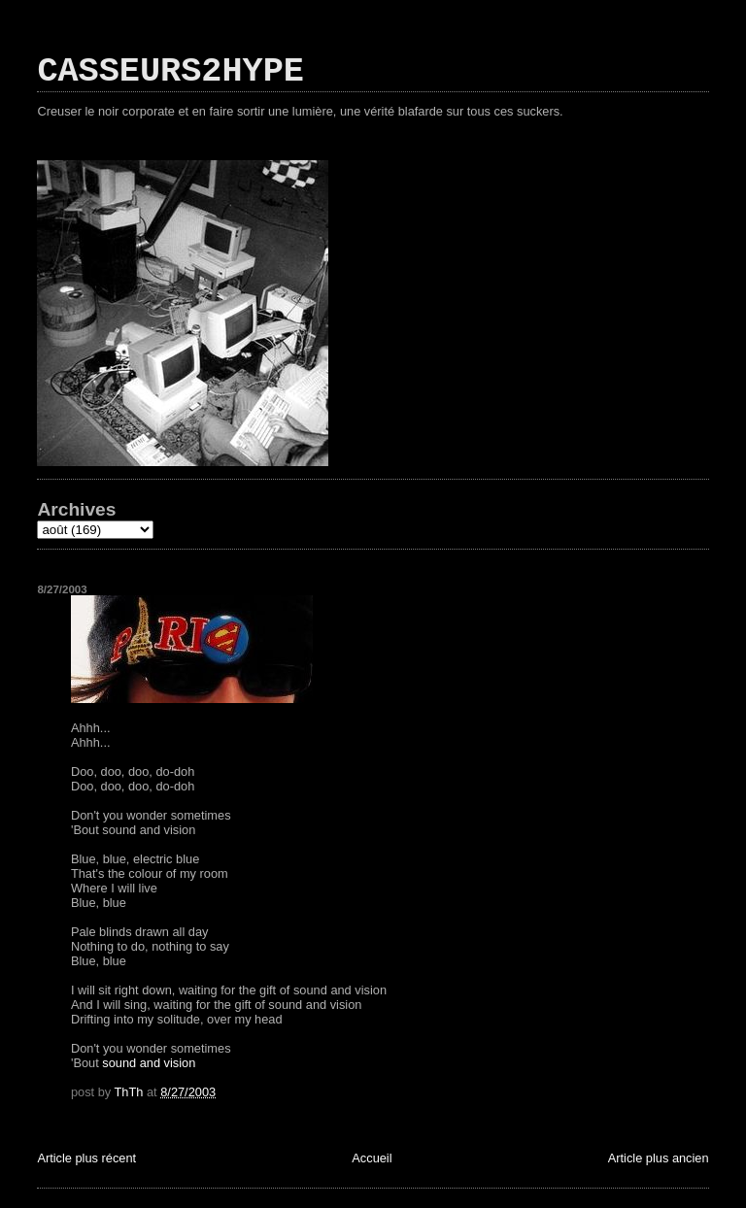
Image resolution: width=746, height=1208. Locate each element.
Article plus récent (86, 1158)
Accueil (371, 1158)
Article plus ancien (658, 1158)
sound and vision (148, 1063)
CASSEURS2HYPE (170, 71)
